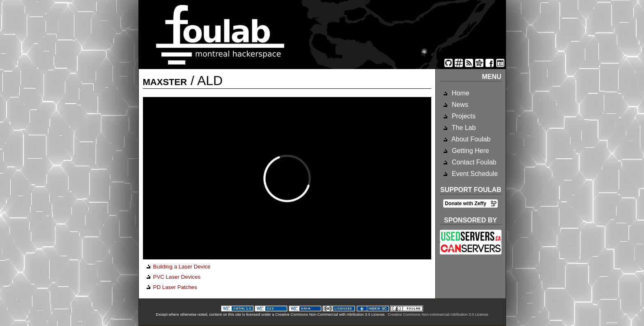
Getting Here (469, 150)
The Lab (463, 127)
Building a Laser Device (182, 267)
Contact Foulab (473, 162)
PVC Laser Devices (177, 277)
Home (459, 93)
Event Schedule (474, 173)
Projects (463, 116)
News (459, 104)
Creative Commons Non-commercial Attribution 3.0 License (438, 314)
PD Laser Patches (175, 287)
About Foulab (470, 139)
